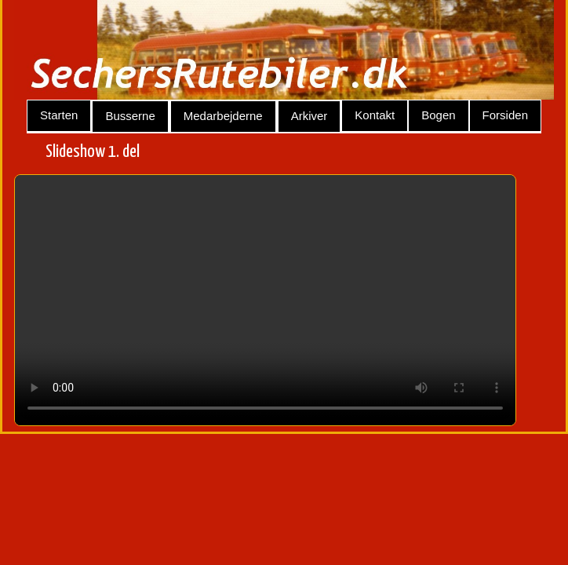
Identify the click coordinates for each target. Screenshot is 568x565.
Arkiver (309, 115)
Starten (59, 115)
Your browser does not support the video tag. (265, 300)
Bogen (438, 115)
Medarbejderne (223, 115)
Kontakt (375, 115)
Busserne (130, 115)
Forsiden (505, 115)
